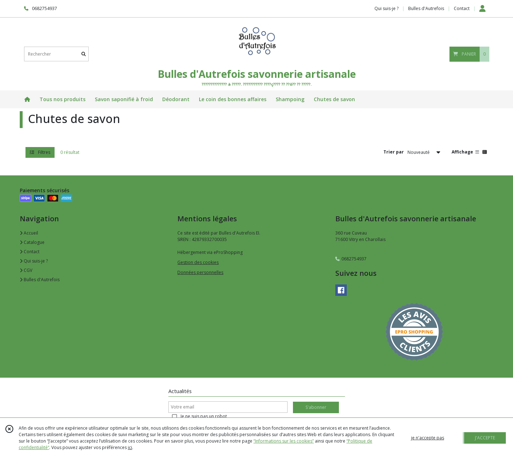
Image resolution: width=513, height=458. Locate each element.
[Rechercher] (83, 54)
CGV (26, 270)
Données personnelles (200, 272)
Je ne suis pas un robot (204, 416)
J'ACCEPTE (485, 438)
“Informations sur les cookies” (283, 441)
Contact (462, 8)
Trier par (393, 152)
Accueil (29, 233)
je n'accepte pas (427, 438)
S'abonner (316, 407)
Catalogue (32, 242)
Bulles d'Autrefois (40, 280)
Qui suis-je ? (34, 261)
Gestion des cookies (198, 262)
